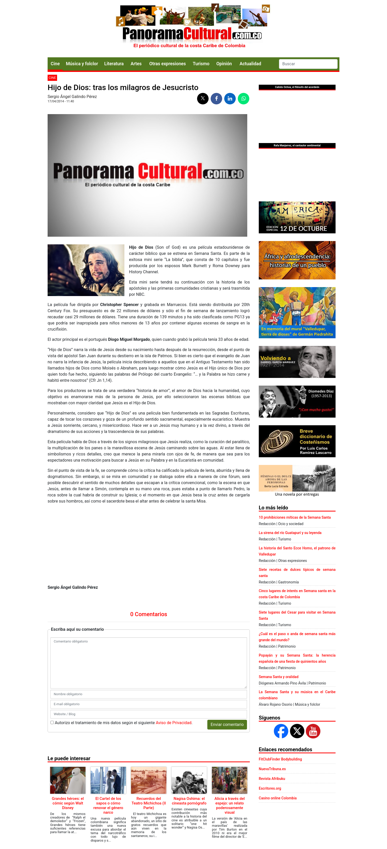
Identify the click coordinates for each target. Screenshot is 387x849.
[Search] (308, 64)
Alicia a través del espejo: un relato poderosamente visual (229, 805)
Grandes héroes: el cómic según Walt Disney (68, 803)
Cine (55, 63)
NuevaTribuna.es (272, 769)
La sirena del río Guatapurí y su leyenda (290, 533)
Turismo (201, 63)
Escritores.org (270, 788)
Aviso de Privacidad (173, 722)
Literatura (114, 63)
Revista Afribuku (272, 779)
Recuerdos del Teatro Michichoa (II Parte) (149, 803)
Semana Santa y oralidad (278, 677)
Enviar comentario (227, 724)
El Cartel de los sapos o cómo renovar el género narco (108, 805)
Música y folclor (82, 63)
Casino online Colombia (278, 798)
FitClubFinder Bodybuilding (280, 759)
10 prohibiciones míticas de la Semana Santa (295, 517)
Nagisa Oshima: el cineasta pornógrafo (189, 801)
